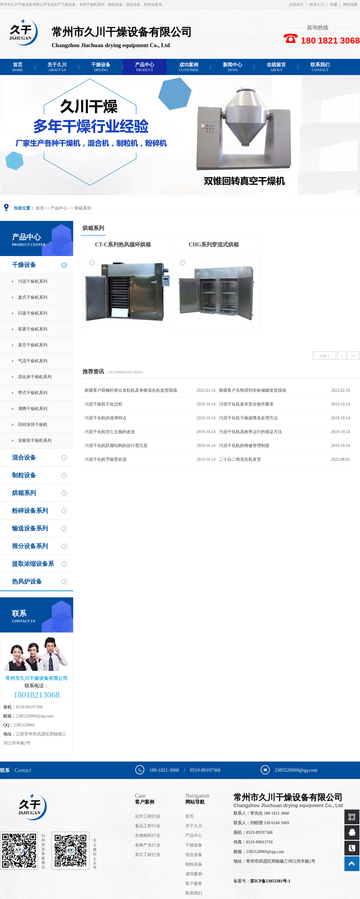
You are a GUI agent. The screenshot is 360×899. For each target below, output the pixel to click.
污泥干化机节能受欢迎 (106, 459)
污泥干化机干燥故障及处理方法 (248, 418)
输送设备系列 (30, 528)
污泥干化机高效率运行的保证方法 (250, 432)
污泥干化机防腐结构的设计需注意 (116, 445)
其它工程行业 (147, 854)
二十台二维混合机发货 (240, 459)
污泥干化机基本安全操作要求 (246, 404)
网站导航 (209, 798)
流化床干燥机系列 (35, 377)
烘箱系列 (82, 208)
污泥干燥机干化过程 (103, 404)
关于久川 (57, 67)
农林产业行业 (147, 845)
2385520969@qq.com (34, 716)
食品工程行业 (147, 826)
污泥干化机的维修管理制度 (244, 445)
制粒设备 (24, 475)
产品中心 (144, 67)
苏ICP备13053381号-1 (270, 881)
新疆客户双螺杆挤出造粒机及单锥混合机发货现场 (131, 390)
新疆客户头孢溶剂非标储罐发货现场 (252, 390)
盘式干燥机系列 (32, 297)
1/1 (353, 356)
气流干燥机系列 (32, 361)
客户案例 (160, 798)
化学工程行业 (147, 816)
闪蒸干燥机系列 (32, 313)
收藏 (333, 4)
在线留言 (296, 4)
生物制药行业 (147, 835)
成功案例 (188, 67)
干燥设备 (100, 67)
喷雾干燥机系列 (32, 329)
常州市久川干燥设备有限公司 (293, 801)
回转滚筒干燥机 (32, 424)
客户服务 (193, 883)
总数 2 (324, 356)
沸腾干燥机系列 (32, 408)
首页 (17, 67)
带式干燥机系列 (32, 393)
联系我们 (320, 67)
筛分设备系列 (30, 546)
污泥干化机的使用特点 (106, 418)
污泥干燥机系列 (32, 281)
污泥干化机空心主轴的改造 (110, 432)
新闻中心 (232, 67)
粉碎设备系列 (30, 510)
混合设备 (24, 457)
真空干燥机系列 (32, 345)
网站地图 (350, 4)
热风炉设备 (27, 581)
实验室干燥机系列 (35, 440)
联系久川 (317, 4)
